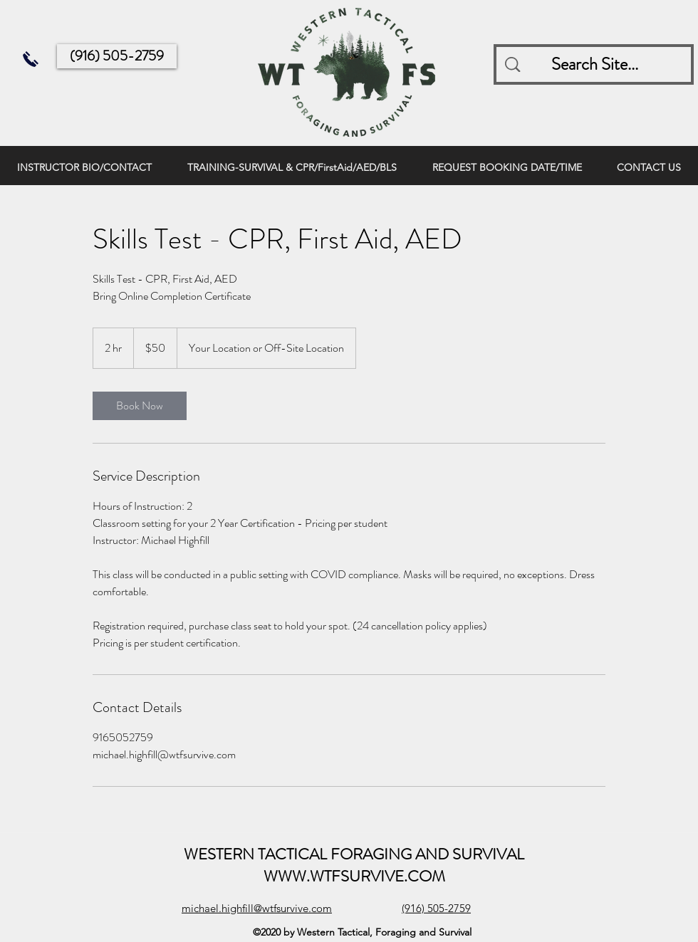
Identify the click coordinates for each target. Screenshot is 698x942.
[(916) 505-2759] (117, 56)
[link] (140, 406)
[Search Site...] (595, 65)
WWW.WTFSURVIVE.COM (354, 876)
